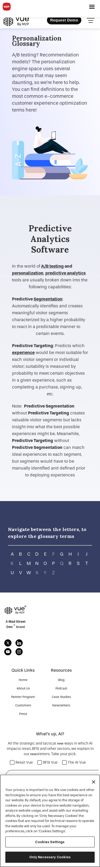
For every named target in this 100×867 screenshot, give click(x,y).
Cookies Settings (50, 842)
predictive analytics (65, 273)
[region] (50, 821)
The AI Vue (74, 762)
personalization (27, 273)
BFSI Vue (48, 762)
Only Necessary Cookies (50, 857)
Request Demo (64, 20)
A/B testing (52, 266)
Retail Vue (21, 762)
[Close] (93, 782)
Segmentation (48, 299)
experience (23, 352)
